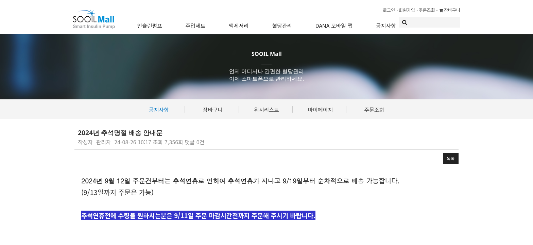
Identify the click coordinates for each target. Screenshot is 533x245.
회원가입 (407, 10)
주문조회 (427, 10)
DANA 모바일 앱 (334, 22)
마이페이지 (320, 109)
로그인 (389, 10)
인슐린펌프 (149, 22)
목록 (451, 158)
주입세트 (195, 22)
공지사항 (386, 22)
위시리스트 (266, 109)
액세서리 (239, 22)
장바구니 (449, 10)
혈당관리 (282, 22)
